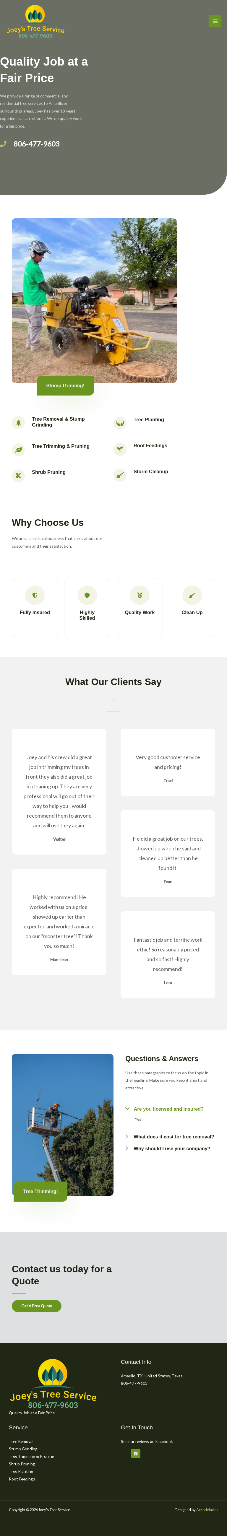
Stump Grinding (23, 1448)
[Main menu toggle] (215, 21)
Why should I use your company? (172, 1148)
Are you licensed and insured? (169, 1109)
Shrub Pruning (22, 1463)
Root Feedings (22, 1478)
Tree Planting (21, 1471)
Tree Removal (21, 1441)
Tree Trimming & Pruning (31, 1456)
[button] (170, 1107)
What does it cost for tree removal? (174, 1136)
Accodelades (207, 1509)
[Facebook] (135, 1453)
